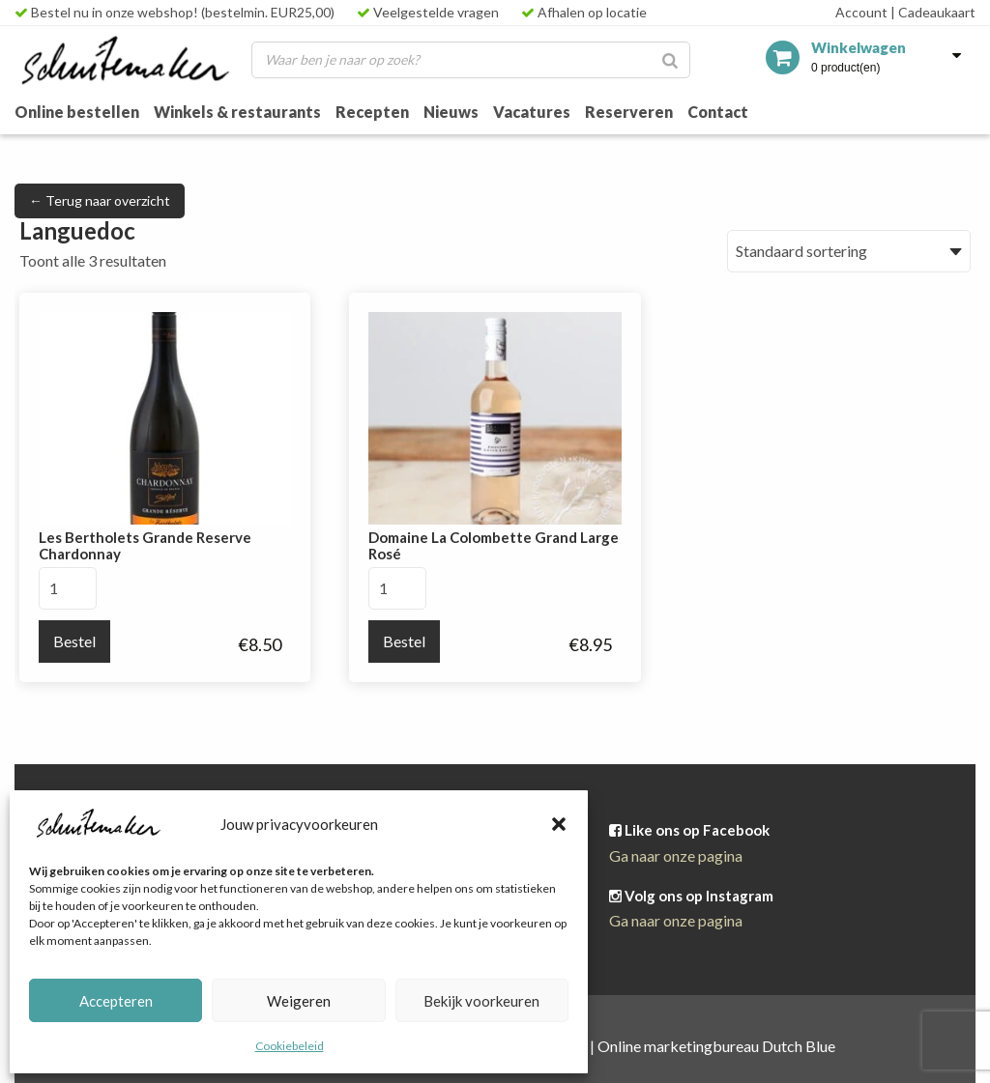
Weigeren (299, 1001)
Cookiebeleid (289, 1046)
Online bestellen (77, 111)
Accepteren (116, 1001)
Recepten (372, 111)
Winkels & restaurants (237, 111)
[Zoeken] (670, 60)
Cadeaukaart (932, 12)
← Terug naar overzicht (99, 200)
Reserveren (629, 111)
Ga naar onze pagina (675, 855)
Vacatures (531, 111)
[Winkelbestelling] (849, 251)
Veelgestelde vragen (428, 12)
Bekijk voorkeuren (481, 1001)
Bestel (74, 641)
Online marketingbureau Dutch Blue (716, 1046)
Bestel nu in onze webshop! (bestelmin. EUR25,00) (175, 12)
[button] (558, 824)
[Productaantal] (68, 588)
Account (861, 12)
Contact (717, 111)
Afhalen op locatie (584, 12)
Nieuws (451, 111)
